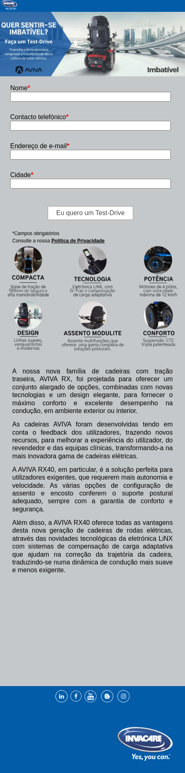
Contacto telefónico (39, 116)
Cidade (21, 174)
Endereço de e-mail (39, 145)
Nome (20, 87)
